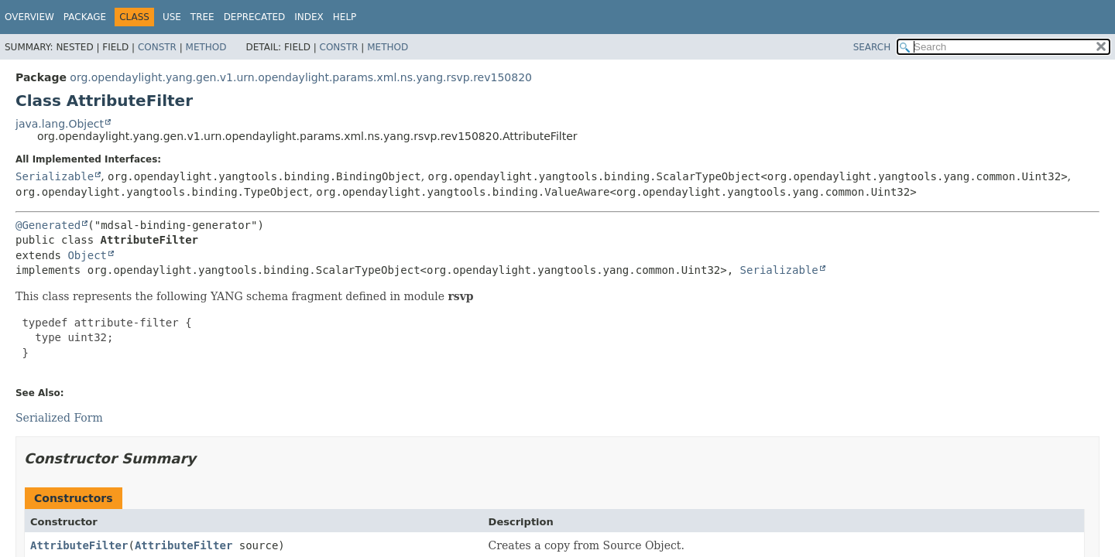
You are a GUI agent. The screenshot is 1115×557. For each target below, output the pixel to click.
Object (87, 255)
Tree (202, 17)
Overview (29, 17)
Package (84, 17)
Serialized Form (59, 418)
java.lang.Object (59, 124)
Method (206, 47)
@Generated (48, 225)
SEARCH (872, 47)
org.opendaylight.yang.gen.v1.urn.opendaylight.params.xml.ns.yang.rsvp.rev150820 (301, 77)
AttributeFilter (79, 545)
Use (172, 17)
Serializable (54, 176)
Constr (157, 47)
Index (309, 17)
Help (345, 17)
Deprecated (255, 17)
